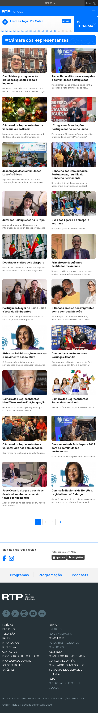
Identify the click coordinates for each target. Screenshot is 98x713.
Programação (50, 575)
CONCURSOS (56, 638)
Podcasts (80, 575)
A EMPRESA (55, 651)
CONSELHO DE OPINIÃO (62, 660)
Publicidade (78, 698)
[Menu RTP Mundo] (95, 11)
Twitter (15, 614)
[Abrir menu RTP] (49, 3)
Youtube (33, 614)
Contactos (56, 647)
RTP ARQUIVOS (10, 642)
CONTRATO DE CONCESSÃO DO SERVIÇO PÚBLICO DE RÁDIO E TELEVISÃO (66, 669)
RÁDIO (5, 638)
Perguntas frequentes (64, 642)
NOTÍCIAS (7, 624)
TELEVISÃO (8, 633)
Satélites (8, 669)
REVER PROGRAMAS (60, 633)
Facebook (6, 614)
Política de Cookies (37, 698)
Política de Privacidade (14, 698)
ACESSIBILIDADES (12, 665)
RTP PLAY (54, 624)
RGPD (52, 678)
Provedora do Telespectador (21, 656)
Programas (19, 575)
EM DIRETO (55, 629)
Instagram (24, 614)
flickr (42, 614)
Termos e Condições (60, 698)
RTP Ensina (9, 647)
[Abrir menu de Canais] (85, 24)
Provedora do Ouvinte (16, 660)
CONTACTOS (9, 651)
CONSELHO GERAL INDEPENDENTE (68, 656)
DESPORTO (8, 629)
